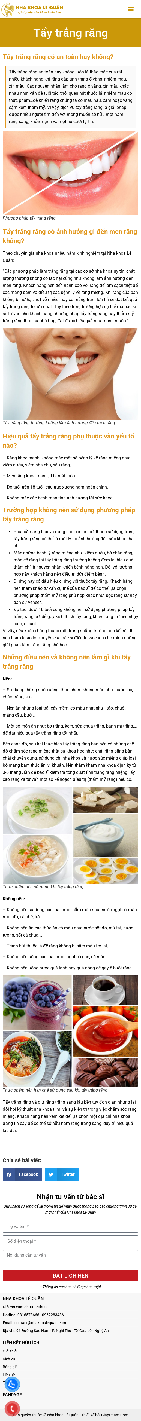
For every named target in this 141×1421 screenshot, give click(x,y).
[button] (131, 9)
